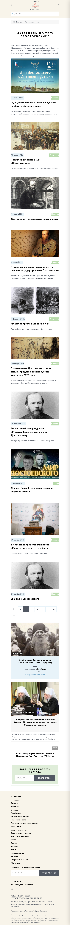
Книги (13, 850)
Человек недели (18, 820)
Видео (14, 843)
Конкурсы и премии (20, 836)
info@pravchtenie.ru (39, 911)
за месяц (36, 675)
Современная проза (20, 830)
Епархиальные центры (21, 860)
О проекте (16, 881)
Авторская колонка (20, 816)
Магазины (15, 863)
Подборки (16, 813)
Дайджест (16, 797)
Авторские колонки (23, 713)
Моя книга (16, 827)
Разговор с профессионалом (24, 823)
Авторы (14, 856)
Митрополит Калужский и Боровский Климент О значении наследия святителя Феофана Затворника (35, 722)
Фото (13, 840)
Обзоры (15, 810)
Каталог (14, 846)
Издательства (17, 853)
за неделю (29, 675)
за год (42, 675)
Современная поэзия (21, 833)
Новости (15, 800)
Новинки (17, 653)
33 (55, 748)
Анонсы (14, 803)
